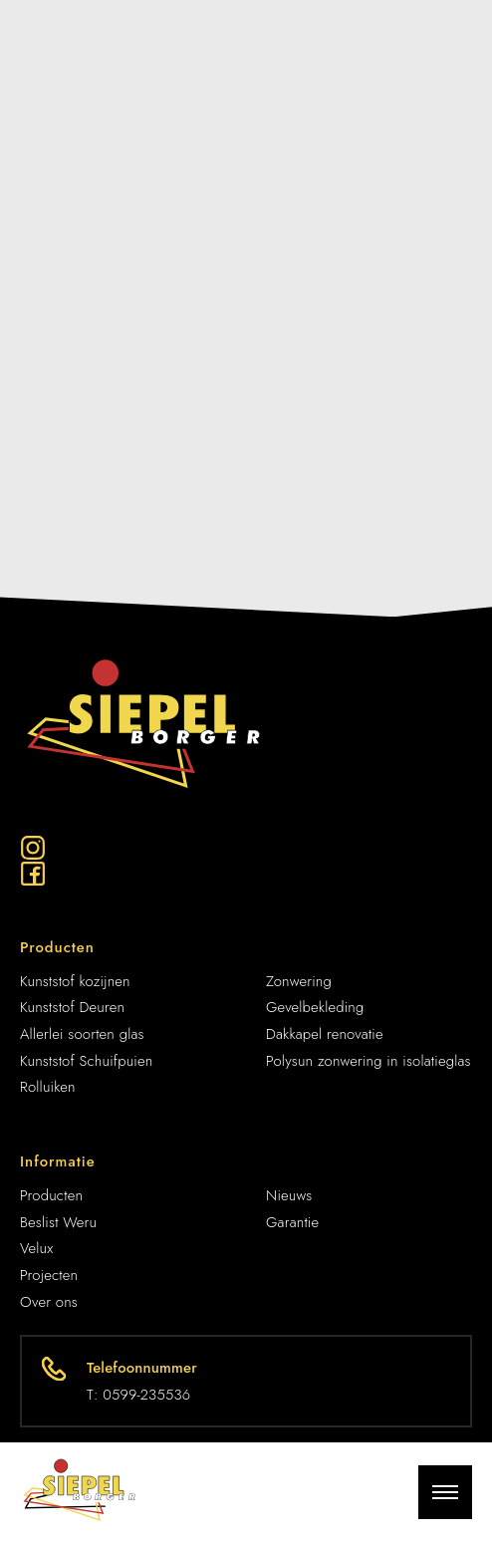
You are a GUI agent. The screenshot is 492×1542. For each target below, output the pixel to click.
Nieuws (289, 1195)
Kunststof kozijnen (75, 981)
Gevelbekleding (315, 1007)
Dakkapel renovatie (324, 1034)
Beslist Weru (58, 1222)
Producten (51, 1195)
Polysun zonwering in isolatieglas (368, 1061)
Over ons (49, 1302)
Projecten (49, 1275)
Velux (36, 1248)
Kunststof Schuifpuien (86, 1061)
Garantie (292, 1222)
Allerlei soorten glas (82, 1034)
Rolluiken (48, 1087)
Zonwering (299, 981)
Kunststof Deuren (72, 1007)
